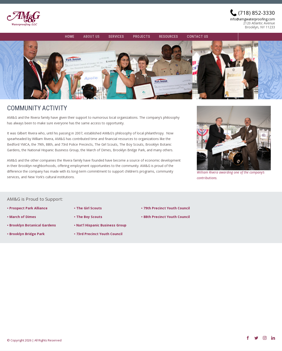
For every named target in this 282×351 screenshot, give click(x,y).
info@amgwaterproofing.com (252, 19)
